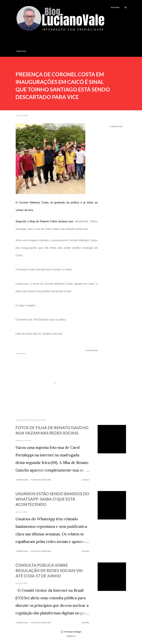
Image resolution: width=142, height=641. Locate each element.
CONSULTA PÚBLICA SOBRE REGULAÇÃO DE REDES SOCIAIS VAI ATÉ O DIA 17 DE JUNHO (49, 570)
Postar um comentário (41, 480)
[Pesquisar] (115, 7)
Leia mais (85, 480)
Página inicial (21, 51)
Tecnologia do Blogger (71, 632)
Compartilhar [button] (116, 126)
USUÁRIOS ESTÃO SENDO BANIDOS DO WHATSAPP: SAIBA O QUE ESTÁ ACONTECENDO (52, 499)
